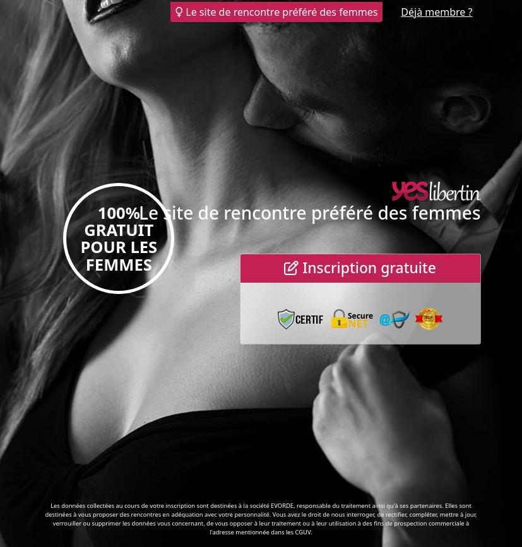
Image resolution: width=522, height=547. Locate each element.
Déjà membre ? (436, 12)
